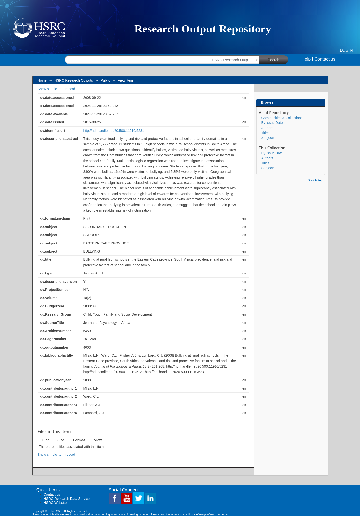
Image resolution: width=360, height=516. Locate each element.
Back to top (315, 180)
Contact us (324, 59)
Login (346, 50)
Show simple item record (56, 89)
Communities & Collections (281, 118)
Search (278, 59)
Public (105, 80)
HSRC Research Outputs (74, 80)
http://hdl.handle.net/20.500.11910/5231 (113, 131)
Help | (307, 59)
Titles (265, 133)
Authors (267, 128)
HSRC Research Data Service (67, 499)
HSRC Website (55, 503)
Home (42, 80)
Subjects (268, 138)
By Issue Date (272, 123)
